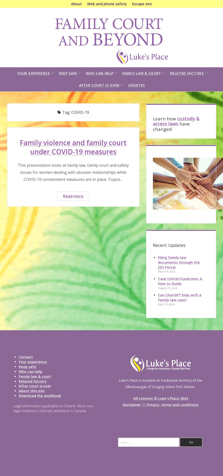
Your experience (33, 73)
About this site (32, 391)
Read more (76, 197)
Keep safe (68, 73)
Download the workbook (40, 395)
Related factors (187, 73)
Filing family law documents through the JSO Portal (179, 262)
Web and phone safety (107, 3)
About (76, 3)
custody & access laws (176, 121)
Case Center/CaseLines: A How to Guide (180, 281)
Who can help (99, 73)
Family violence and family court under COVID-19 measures (73, 147)
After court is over (99, 85)
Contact (26, 357)
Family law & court (141, 73)
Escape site (142, 3)
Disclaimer (132, 404)
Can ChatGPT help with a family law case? (179, 297)
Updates (136, 85)
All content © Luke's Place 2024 (160, 398)
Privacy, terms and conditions (172, 404)
